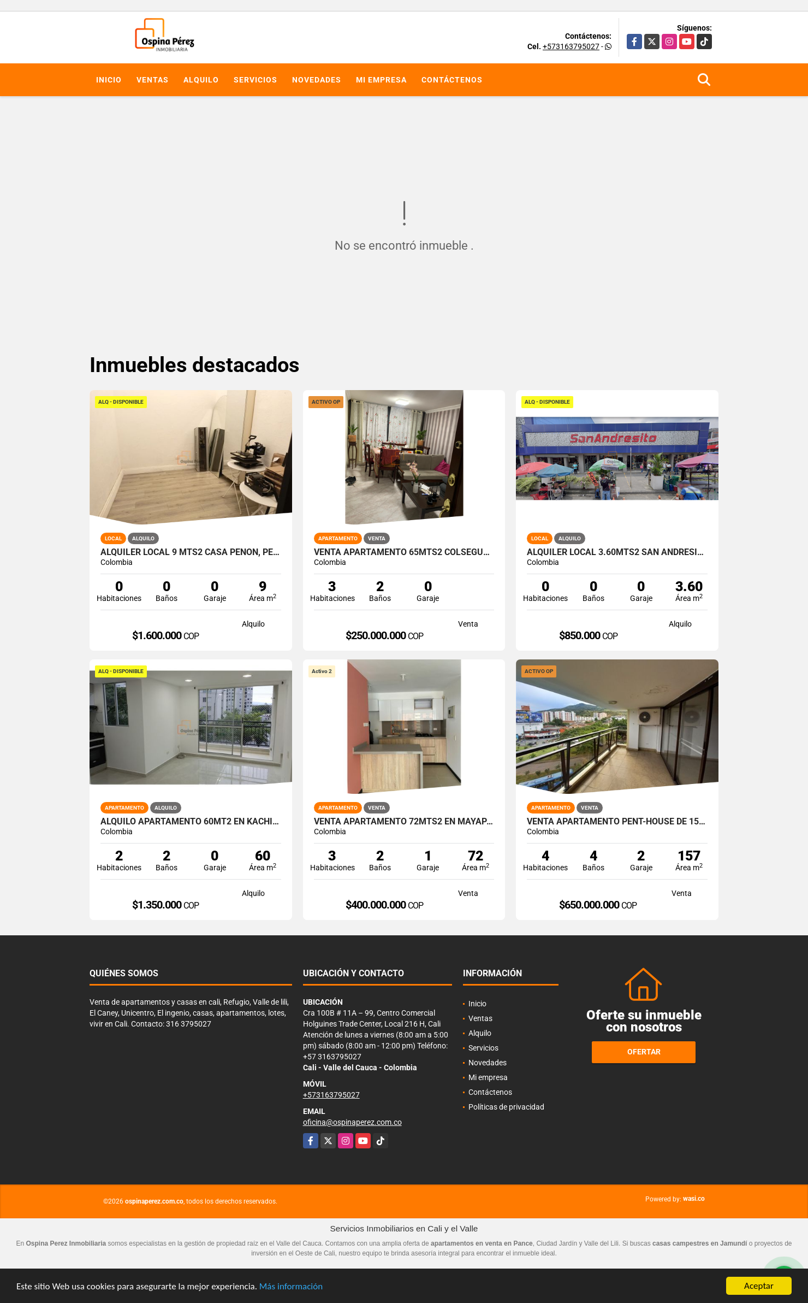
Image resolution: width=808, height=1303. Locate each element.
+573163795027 (571, 46)
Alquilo (201, 79)
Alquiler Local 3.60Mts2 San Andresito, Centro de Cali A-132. (617, 552)
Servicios (255, 79)
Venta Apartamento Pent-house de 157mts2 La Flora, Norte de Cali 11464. (617, 821)
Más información (291, 1287)
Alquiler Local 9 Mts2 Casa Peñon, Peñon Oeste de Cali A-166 (190, 552)
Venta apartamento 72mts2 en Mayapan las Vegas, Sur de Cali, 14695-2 (404, 821)
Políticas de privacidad (506, 1106)
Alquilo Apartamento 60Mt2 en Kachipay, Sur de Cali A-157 (190, 821)
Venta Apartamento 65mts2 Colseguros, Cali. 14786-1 (404, 552)
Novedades (316, 79)
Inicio (109, 79)
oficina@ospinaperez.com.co (352, 1122)
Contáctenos (452, 79)
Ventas (152, 79)
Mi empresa (381, 79)
